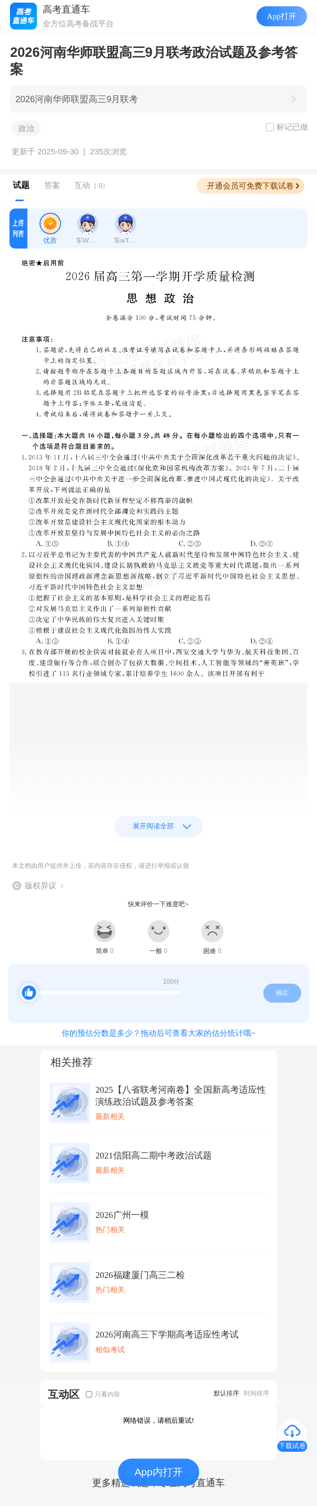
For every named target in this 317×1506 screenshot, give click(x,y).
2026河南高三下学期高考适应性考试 (166, 1335)
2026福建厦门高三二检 (139, 1275)
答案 (52, 185)
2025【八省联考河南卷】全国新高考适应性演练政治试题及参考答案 (180, 1096)
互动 (92, 185)
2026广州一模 (121, 1215)
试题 (21, 185)
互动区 (64, 1394)
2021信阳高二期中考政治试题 (153, 1156)
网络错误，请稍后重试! (158, 1420)
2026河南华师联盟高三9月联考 (76, 99)
